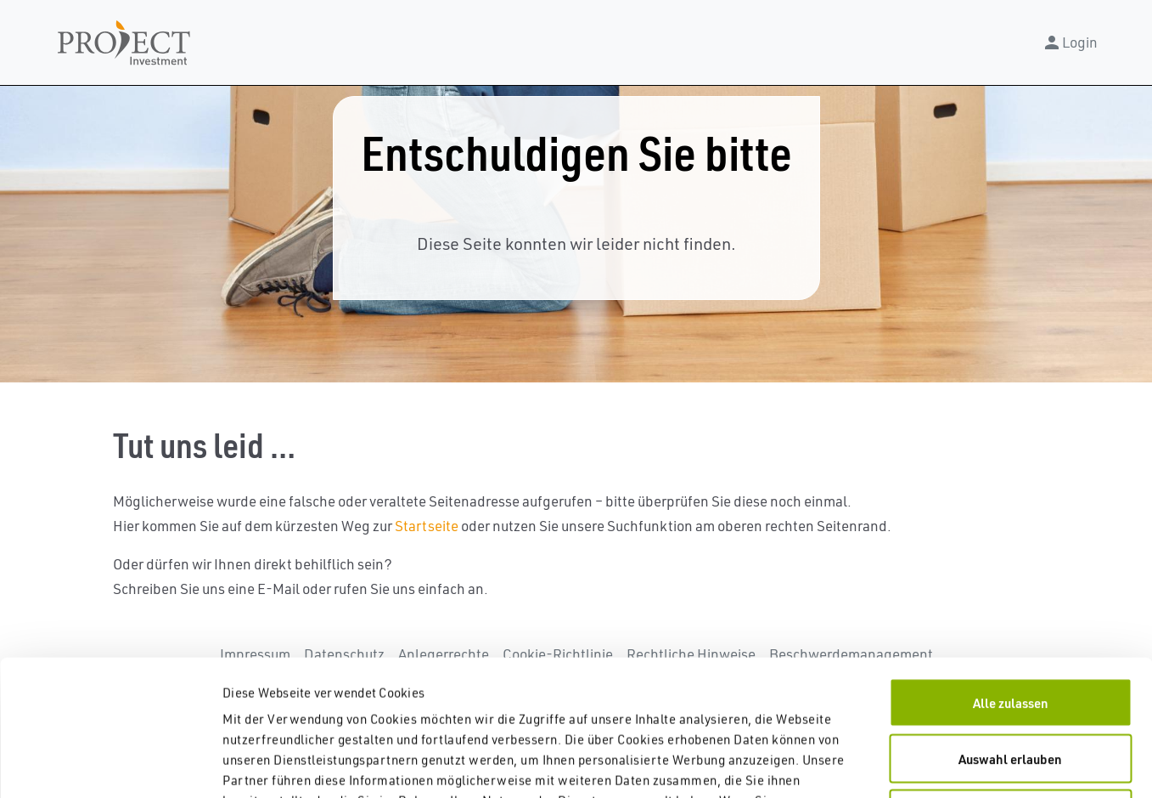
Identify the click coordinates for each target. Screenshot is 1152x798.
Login (1070, 42)
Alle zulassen (1010, 575)
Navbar (124, 42)
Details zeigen (890, 764)
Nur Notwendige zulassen (1010, 686)
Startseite (426, 526)
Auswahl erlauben (1010, 631)
